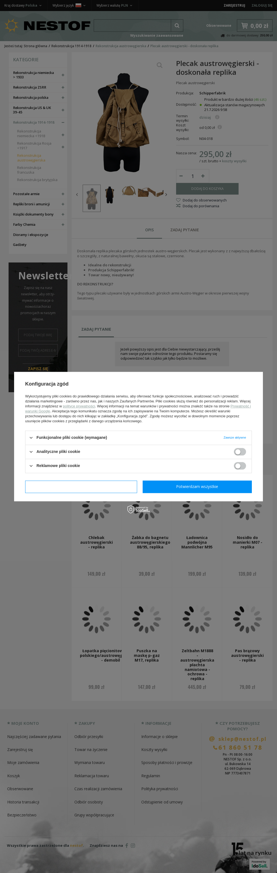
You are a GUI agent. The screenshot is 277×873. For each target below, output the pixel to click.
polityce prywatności (79, 406)
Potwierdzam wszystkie (197, 486)
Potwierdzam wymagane (81, 486)
